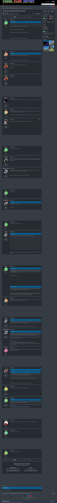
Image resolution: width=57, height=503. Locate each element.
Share (34, 13)
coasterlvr (6, 63)
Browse (3, 4)
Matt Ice (6, 109)
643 (6, 58)
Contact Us (30, 497)
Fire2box (6, 147)
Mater (6, 51)
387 (6, 228)
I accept (52, 501)
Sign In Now (30, 470)
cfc (5, 367)
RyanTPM (5, 347)
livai (6, 190)
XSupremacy (6, 420)
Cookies (34, 497)
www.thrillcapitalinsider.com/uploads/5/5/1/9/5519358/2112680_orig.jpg (21, 406)
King (6, 450)
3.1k (6, 175)
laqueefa (6, 231)
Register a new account (13, 470)
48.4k (6, 126)
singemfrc (52, 15)
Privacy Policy (27, 497)
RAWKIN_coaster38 (6, 168)
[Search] (45, 4)
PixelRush (6, 397)
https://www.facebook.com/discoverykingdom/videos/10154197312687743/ (22, 342)
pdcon (6, 297)
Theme (23, 497)
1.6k (6, 82)
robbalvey (7, 13)
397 (6, 304)
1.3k (6, 238)
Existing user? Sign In (48, 1)
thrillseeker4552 (6, 200)
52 (6, 116)
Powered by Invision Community (28, 498)
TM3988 (6, 430)
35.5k (6, 374)
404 (6, 404)
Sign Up (53, 1)
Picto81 (6, 386)
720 (6, 273)
